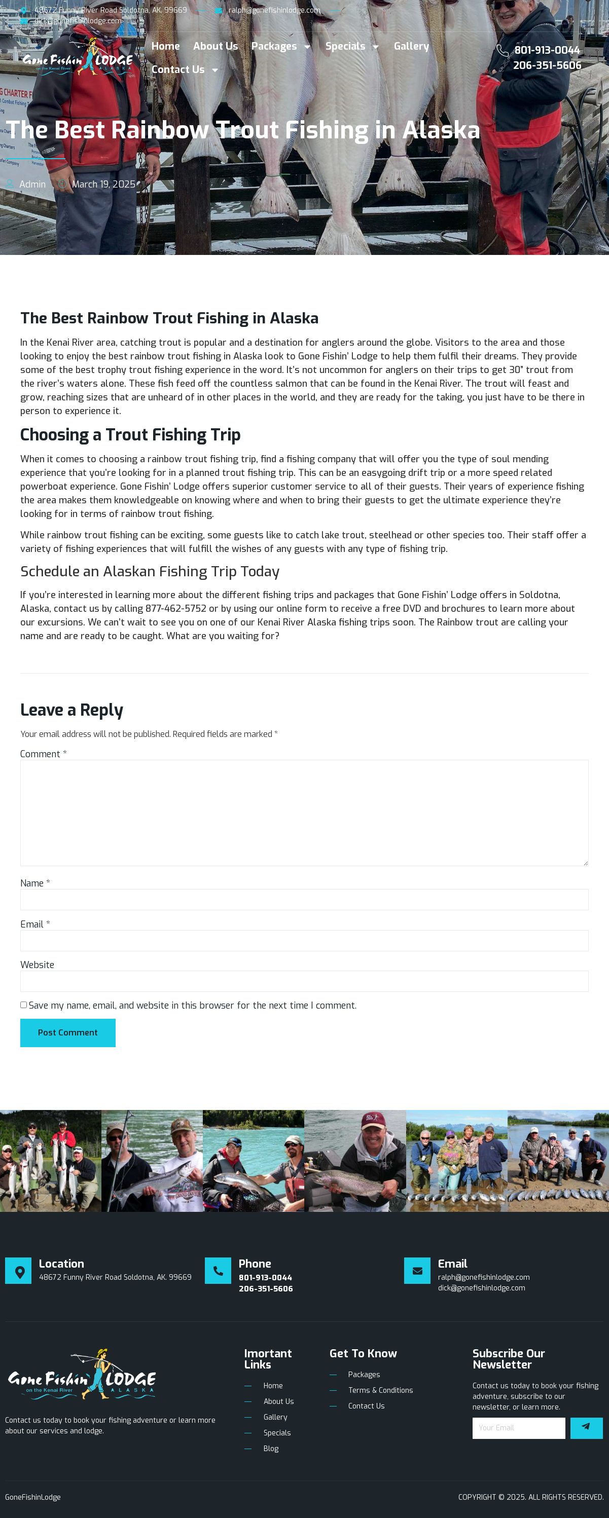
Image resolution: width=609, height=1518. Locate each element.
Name (35, 883)
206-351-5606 (547, 65)
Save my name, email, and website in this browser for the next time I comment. (192, 1005)
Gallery (411, 46)
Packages (282, 46)
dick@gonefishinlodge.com (481, 1288)
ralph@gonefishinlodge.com (484, 1277)
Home (166, 46)
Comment (43, 754)
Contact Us (186, 70)
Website (37, 965)
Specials (353, 46)
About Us (215, 46)
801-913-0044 (547, 50)
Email (35, 924)
